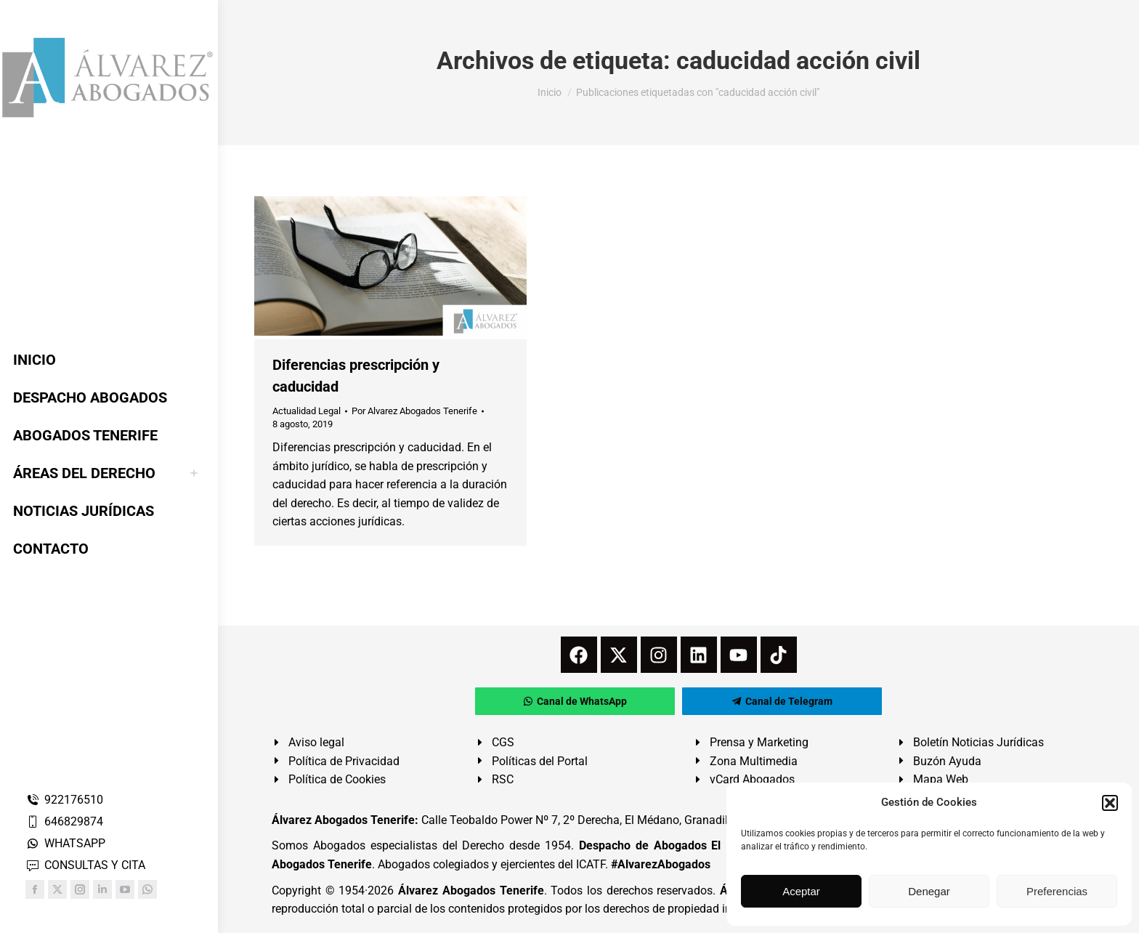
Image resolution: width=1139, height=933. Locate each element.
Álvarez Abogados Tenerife (470, 890)
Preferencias (1056, 891)
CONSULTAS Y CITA (85, 865)
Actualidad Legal (306, 410)
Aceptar (801, 891)
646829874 (64, 821)
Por (414, 410)
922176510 (64, 800)
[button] (1110, 803)
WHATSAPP (65, 843)
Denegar (929, 891)
